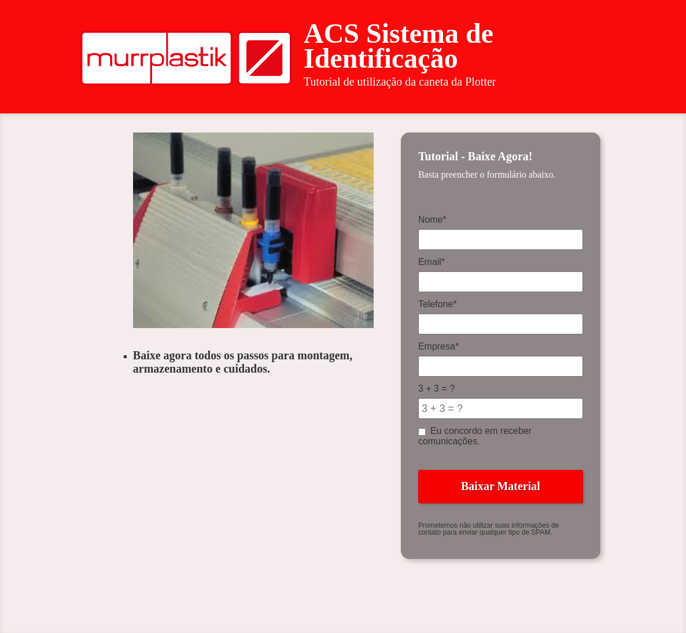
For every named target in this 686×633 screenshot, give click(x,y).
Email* (431, 262)
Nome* (432, 220)
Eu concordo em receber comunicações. (475, 436)
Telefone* (437, 304)
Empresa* (438, 346)
